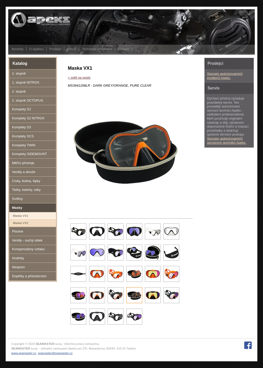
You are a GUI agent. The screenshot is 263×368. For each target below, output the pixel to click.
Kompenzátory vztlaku (28, 249)
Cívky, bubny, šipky (26, 181)
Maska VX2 (20, 223)
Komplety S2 (21, 109)
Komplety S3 (21, 127)
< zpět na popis (79, 77)
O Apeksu (36, 49)
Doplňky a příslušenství (29, 276)
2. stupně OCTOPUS (27, 100)
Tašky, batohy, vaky (26, 190)
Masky (17, 208)
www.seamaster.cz (23, 353)
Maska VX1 (20, 215)
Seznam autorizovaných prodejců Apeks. (225, 76)
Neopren (18, 267)
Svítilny (17, 199)
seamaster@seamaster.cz (55, 353)
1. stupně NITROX (25, 82)
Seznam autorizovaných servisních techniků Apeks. (226, 141)
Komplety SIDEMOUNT (29, 154)
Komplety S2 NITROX (28, 118)
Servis (71, 49)
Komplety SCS (23, 136)
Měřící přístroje (23, 163)
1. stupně (19, 73)
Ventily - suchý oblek (27, 240)
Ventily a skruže (23, 172)
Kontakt (123, 49)
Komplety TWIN (23, 145)
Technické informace (97, 49)
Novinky (17, 49)
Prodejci (55, 49)
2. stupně (19, 91)
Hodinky (18, 258)
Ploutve (17, 231)
